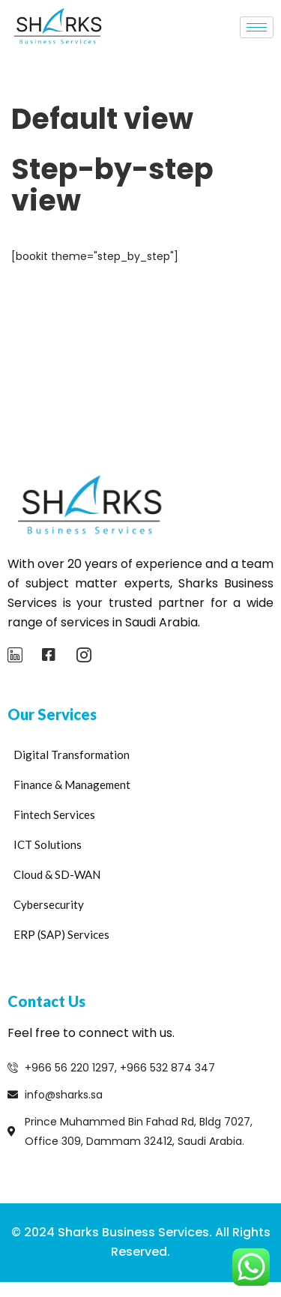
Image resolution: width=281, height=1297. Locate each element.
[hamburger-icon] (257, 27)
